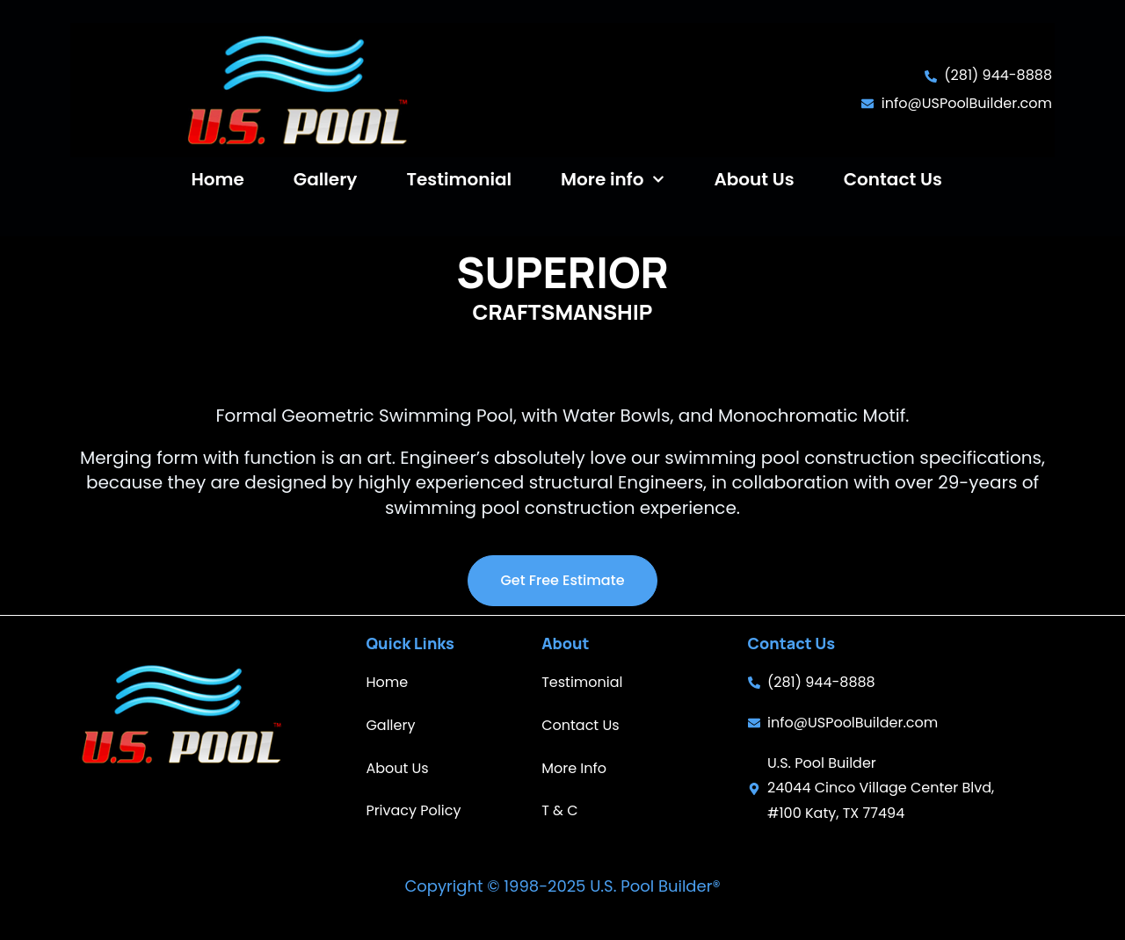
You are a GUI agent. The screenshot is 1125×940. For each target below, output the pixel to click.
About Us (754, 179)
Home (217, 179)
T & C (559, 810)
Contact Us (893, 179)
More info (612, 179)
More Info (573, 768)
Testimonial (459, 179)
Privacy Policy (413, 810)
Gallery (326, 179)
